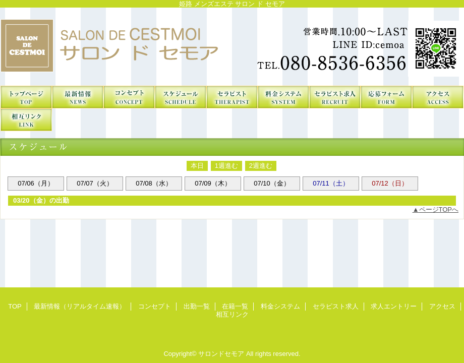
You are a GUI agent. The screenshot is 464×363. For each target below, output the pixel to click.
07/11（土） (331, 183)
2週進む (260, 165)
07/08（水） (154, 183)
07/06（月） (36, 183)
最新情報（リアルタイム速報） (77, 97)
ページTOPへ (439, 209)
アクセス (437, 97)
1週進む (226, 165)
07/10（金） (272, 183)
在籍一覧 (232, 97)
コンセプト (129, 97)
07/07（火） (95, 183)
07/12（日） (390, 183)
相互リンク (26, 119)
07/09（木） (213, 183)
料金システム (283, 97)
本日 (197, 165)
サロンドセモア (232, 47)
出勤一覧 (180, 97)
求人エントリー (386, 97)
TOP (26, 97)
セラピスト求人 (335, 97)
